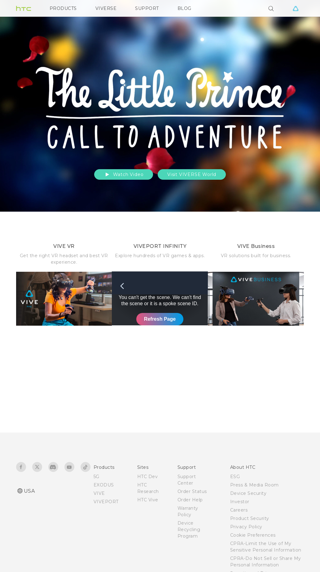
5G (96, 476)
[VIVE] (296, 8)
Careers (239, 510)
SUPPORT (147, 8)
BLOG (184, 8)
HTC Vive (147, 500)
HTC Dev (147, 476)
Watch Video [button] (124, 174)
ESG (235, 476)
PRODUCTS (63, 8)
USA (29, 491)
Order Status (192, 491)
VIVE (99, 493)
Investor (239, 501)
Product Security (249, 518)
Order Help (190, 500)
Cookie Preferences (253, 535)
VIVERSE (106, 8)
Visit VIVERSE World (191, 174)
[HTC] (23, 8)
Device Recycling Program (189, 529)
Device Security (248, 493)
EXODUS (104, 485)
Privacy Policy (246, 527)
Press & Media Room (254, 485)
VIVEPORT (106, 501)
